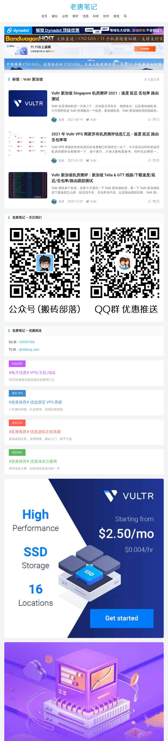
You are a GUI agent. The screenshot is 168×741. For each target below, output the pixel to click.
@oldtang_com (29, 349)
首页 (44, 16)
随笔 (117, 16)
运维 (65, 16)
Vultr (91, 119)
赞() (153, 119)
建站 (55, 16)
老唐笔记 (84, 6)
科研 (96, 16)
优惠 (86, 16)
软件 (106, 16)
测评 (75, 16)
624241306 (27, 342)
